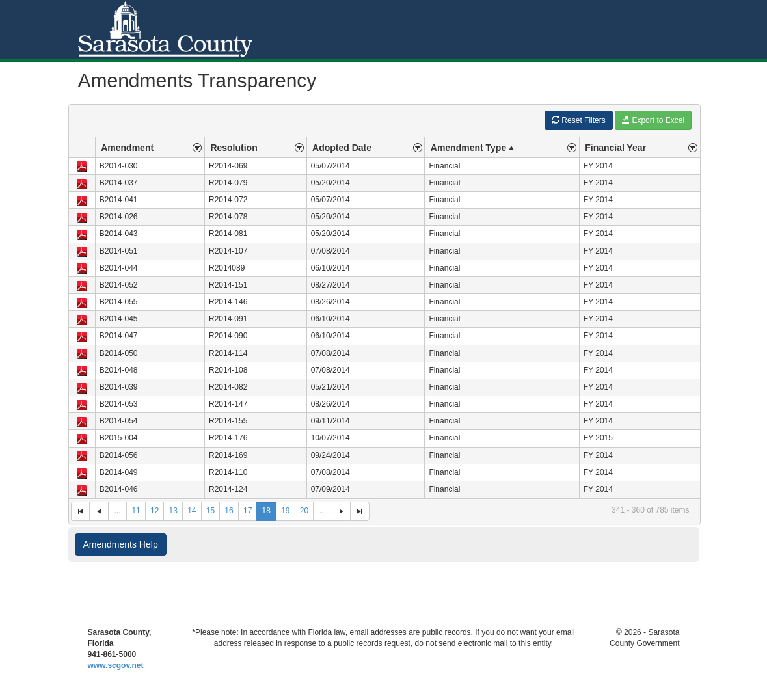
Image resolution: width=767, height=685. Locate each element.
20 (304, 510)
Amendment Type (474, 147)
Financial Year (615, 147)
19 (285, 510)
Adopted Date (341, 147)
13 (173, 510)
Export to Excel (653, 120)
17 (247, 510)
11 (135, 510)
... (117, 510)
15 (210, 510)
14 (191, 510)
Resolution (233, 147)
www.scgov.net (116, 665)
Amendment (127, 147)
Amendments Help (120, 544)
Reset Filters (579, 120)
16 (228, 510)
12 (154, 510)
